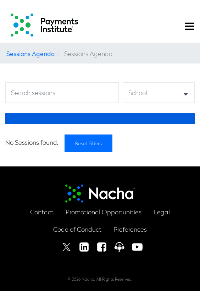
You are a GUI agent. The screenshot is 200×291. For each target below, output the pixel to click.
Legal (162, 212)
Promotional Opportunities (103, 212)
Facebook (101, 247)
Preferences (130, 229)
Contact (42, 212)
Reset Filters (88, 143)
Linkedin (84, 247)
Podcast (119, 247)
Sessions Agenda (30, 53)
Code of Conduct (77, 229)
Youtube (137, 247)
